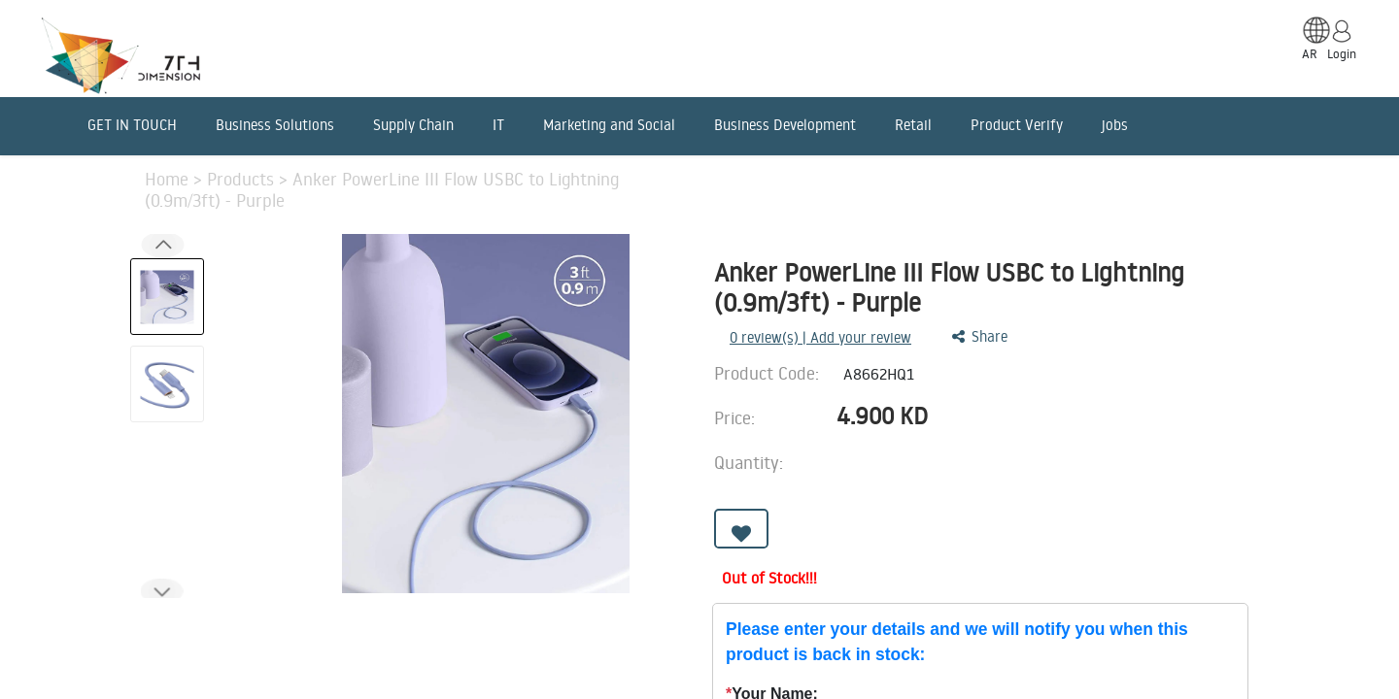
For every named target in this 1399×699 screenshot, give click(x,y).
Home (169, 178)
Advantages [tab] (442, 617)
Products (243, 178)
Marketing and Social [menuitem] (609, 125)
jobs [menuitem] (1115, 125)
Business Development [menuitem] (785, 125)
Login (1341, 53)
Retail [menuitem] (913, 125)
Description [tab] (189, 617)
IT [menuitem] (498, 125)
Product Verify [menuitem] (1017, 125)
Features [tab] (315, 617)
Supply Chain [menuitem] (413, 125)
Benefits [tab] (567, 617)
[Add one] (1062, 468)
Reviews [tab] (677, 617)
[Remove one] (1008, 468)
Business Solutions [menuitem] (275, 125)
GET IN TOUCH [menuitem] (132, 125)
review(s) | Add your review (820, 337)
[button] (162, 591)
